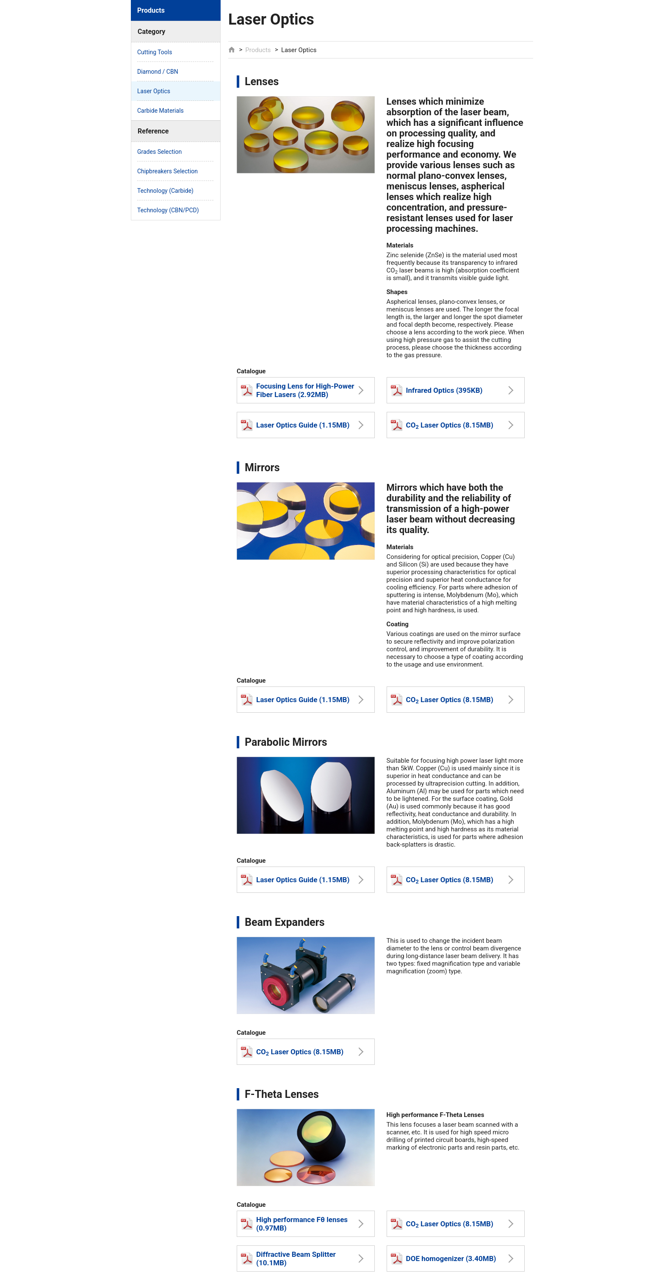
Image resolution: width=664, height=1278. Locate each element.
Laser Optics (153, 91)
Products (258, 50)
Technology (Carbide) (165, 190)
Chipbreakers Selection (167, 171)
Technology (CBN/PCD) (168, 210)
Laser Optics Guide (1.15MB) (295, 425)
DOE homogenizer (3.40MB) (443, 1258)
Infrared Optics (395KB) (437, 390)
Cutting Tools (154, 52)
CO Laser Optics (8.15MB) (442, 425)
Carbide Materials (160, 110)
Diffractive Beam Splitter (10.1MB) (288, 1258)
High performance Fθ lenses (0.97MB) (294, 1223)
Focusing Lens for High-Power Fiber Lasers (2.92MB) (297, 390)
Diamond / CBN (157, 71)
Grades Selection (159, 151)
